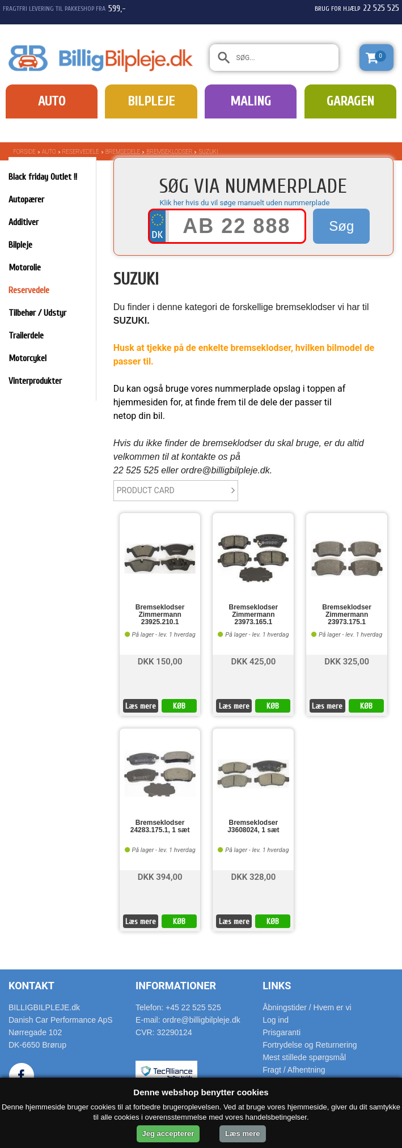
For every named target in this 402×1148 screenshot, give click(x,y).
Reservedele (80, 152)
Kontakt (31, 986)
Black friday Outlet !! (43, 177)
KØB (179, 706)
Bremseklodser (169, 152)
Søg (341, 226)
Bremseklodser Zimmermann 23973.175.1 (346, 615)
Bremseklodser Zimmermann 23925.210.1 (160, 615)
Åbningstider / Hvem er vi (307, 1007)
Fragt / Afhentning (294, 1069)
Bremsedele (123, 152)
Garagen (350, 101)
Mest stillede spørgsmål (304, 1057)
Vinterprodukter (35, 381)
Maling (250, 101)
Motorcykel (27, 358)
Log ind (276, 1019)
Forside (24, 152)
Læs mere (140, 706)
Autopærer (26, 199)
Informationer (176, 986)
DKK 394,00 (160, 876)
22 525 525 (381, 8)
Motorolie (25, 267)
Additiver (24, 222)
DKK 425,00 (253, 660)
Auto (51, 101)
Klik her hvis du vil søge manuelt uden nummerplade (244, 202)
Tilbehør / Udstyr (37, 313)
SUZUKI (208, 152)
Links (277, 986)
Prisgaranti (282, 1032)
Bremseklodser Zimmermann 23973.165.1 (253, 615)
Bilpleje (151, 101)
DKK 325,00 (346, 660)
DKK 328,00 (253, 876)
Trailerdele (26, 336)
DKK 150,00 (160, 660)
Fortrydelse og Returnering (310, 1044)
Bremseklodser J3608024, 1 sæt (253, 826)
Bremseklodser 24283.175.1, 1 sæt (160, 826)
